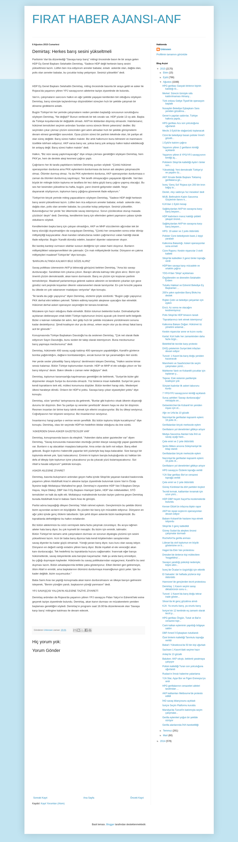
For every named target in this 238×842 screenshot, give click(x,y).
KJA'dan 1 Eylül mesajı (174, 204)
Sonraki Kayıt (40, 797)
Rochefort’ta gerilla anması (176, 538)
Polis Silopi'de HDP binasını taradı (180, 315)
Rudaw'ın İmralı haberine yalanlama (181, 673)
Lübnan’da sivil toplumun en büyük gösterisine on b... (180, 544)
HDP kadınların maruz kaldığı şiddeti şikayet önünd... (181, 218)
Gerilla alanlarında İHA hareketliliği (180, 725)
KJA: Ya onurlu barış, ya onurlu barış (181, 606)
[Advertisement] (88, 766)
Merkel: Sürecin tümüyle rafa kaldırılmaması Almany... (177, 95)
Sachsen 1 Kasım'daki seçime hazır (181, 649)
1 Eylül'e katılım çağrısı (174, 142)
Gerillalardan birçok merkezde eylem (181, 424)
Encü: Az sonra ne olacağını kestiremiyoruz (177, 309)
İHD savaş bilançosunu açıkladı (178, 700)
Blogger (110, 824)
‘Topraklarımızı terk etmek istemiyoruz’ (182, 319)
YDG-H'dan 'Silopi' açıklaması (178, 273)
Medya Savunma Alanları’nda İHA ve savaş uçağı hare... (181, 435)
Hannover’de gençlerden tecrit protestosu (184, 581)
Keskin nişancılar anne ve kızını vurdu (182, 331)
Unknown (166, 49)
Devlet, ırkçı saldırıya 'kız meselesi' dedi (183, 192)
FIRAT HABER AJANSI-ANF (106, 19)
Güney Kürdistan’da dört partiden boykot (183, 487)
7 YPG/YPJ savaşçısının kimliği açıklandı (183, 393)
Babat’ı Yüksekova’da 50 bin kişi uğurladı (183, 645)
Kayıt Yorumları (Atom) (53, 803)
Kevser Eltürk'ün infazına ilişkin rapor (181, 506)
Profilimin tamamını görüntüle (172, 54)
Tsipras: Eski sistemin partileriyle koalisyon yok (179, 379)
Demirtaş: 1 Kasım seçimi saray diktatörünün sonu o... (179, 587)
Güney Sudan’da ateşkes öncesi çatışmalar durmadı (179, 532)
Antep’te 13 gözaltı (172, 654)
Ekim (166, 72)
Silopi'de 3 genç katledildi (175, 526)
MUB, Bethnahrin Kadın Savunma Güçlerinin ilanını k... (180, 198)
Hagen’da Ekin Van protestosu (178, 550)
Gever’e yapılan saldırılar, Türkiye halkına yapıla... (180, 117)
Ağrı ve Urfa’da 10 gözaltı (175, 412)
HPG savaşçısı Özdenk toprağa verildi (182, 470)
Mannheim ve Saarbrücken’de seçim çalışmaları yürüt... (181, 364)
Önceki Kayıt (137, 797)
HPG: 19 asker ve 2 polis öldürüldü (180, 231)
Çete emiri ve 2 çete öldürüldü (178, 441)
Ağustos (167, 82)
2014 (163, 741)
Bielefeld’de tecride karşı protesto (179, 344)
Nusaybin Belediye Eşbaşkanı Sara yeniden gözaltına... (180, 110)
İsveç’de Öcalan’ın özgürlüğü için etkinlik (183, 569)
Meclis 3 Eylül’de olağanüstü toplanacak (183, 130)
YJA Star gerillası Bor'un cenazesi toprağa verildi (180, 476)
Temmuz (168, 730)
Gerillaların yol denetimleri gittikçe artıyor (183, 429)
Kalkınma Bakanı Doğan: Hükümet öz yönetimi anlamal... (182, 326)
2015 (163, 68)
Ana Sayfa (88, 797)
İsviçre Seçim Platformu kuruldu (179, 705)
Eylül (166, 77)
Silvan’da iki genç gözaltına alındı (179, 601)
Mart (165, 735)
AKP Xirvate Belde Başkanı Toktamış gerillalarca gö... (181, 178)
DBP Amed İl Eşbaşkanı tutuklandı (180, 633)
